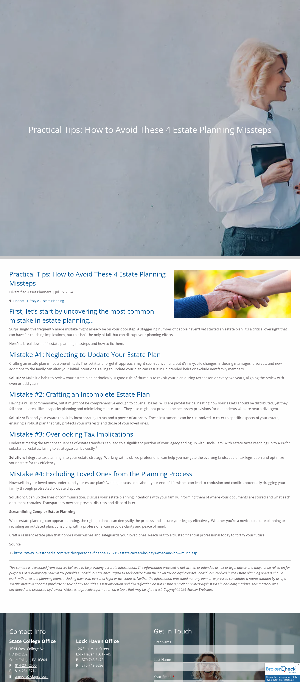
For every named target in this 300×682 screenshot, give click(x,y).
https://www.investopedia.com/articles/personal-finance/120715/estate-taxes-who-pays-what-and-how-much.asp (105, 553)
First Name (162, 642)
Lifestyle (33, 301)
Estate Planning (53, 301)
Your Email (180, 676)
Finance (19, 301)
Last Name (162, 659)
